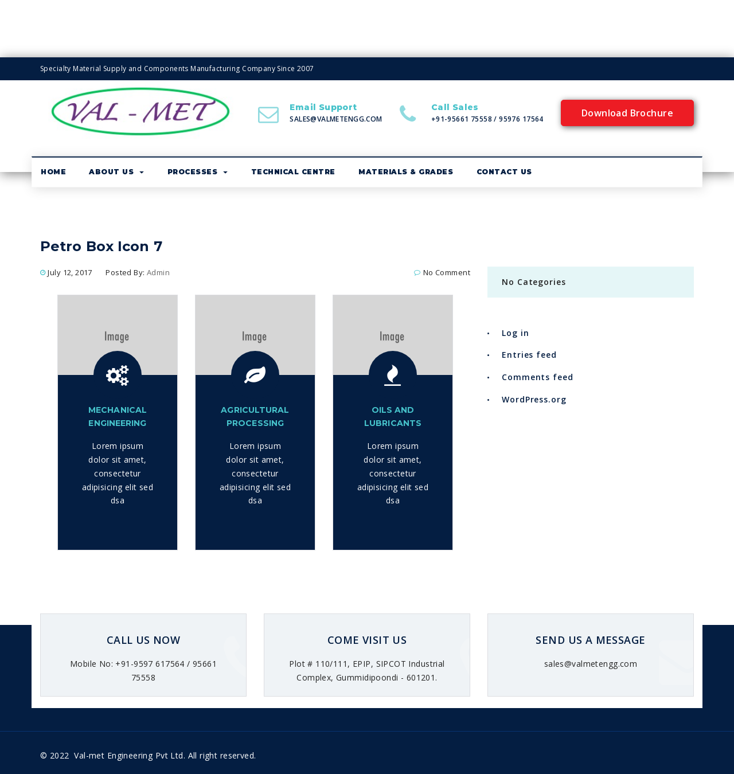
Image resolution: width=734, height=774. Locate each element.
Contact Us (504, 171)
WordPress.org (534, 399)
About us (116, 171)
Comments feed (537, 377)
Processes (197, 171)
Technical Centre (293, 171)
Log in (515, 332)
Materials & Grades (405, 171)
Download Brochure (627, 113)
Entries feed (529, 354)
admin (158, 272)
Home (53, 171)
